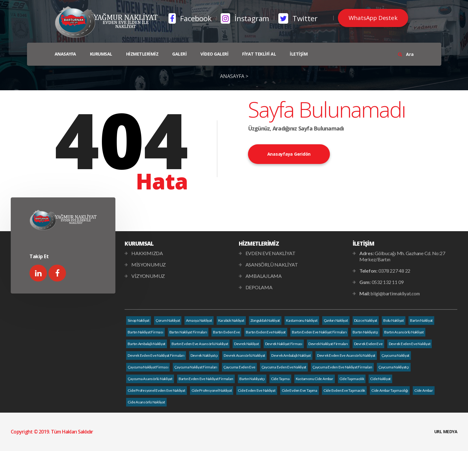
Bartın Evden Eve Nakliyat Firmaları (319, 332)
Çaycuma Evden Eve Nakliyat (284, 367)
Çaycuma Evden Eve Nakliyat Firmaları (342, 367)
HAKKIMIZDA (147, 253)
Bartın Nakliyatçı (365, 332)
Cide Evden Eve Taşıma (299, 390)
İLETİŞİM (298, 54)
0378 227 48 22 (394, 271)
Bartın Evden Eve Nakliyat (266, 332)
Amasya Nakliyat (199, 320)
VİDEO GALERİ (214, 54)
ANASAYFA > (234, 76)
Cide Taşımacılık (351, 378)
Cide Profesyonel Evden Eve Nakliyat (156, 390)
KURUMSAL (101, 54)
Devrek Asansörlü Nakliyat (244, 355)
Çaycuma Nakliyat (395, 355)
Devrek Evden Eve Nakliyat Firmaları (156, 355)
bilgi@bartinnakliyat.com (395, 293)
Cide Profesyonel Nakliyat (211, 390)
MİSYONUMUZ (148, 264)
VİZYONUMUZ (148, 276)
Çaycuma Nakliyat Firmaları (195, 367)
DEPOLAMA (259, 287)
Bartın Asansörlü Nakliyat (404, 332)
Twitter (297, 18)
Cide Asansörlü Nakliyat (146, 402)
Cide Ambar (423, 390)
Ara (406, 54)
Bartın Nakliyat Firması (145, 332)
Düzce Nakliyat (365, 320)
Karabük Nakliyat (231, 320)
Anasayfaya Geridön (289, 154)
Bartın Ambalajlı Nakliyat (146, 343)
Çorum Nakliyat (168, 320)
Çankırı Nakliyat (336, 320)
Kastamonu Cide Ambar (314, 378)
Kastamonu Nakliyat (302, 320)
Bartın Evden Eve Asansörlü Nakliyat (200, 343)
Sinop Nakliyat (138, 320)
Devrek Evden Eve (368, 343)
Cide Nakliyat (380, 378)
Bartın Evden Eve (226, 332)
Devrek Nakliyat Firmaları (328, 343)
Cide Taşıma (280, 378)
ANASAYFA (65, 54)
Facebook (189, 18)
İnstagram (245, 18)
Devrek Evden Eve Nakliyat (410, 343)
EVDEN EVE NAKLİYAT (271, 253)
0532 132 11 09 (388, 282)
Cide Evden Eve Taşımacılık (344, 390)
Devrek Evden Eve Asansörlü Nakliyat (346, 355)
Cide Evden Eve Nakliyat (256, 390)
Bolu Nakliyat (393, 320)
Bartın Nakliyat (421, 320)
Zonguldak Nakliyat (265, 320)
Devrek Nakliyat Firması (283, 343)
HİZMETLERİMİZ (142, 54)
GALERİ (179, 54)
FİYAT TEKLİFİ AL (259, 54)
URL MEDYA (446, 431)
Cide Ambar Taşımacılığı (389, 390)
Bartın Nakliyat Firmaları (188, 332)
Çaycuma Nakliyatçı (393, 367)
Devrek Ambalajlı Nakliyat (291, 355)
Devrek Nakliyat (246, 343)
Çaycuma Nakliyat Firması (148, 367)
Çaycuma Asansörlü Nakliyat (150, 378)
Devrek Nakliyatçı (204, 355)
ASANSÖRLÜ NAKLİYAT (272, 264)
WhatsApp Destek (373, 18)
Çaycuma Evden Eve (239, 367)
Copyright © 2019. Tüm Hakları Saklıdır (52, 431)
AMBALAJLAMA (264, 276)
